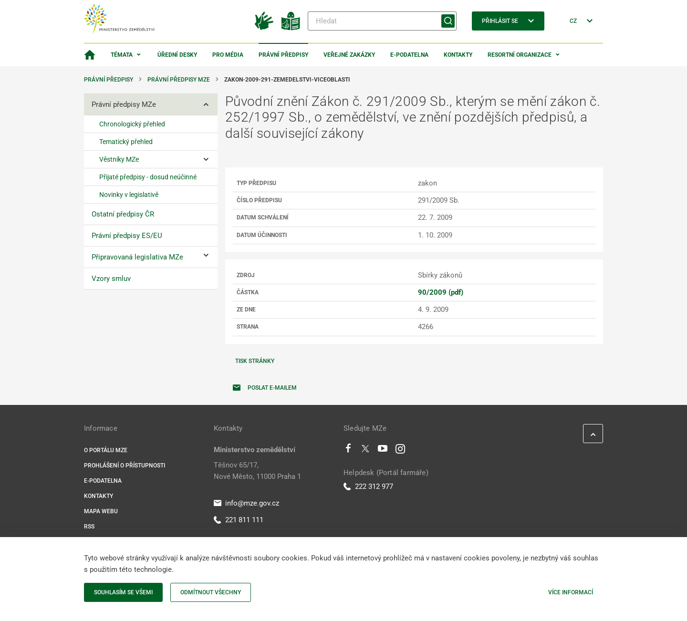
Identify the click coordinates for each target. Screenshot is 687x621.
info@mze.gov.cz (246, 503)
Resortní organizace (520, 55)
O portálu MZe (105, 450)
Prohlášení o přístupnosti (124, 465)
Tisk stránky (254, 361)
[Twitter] (365, 450)
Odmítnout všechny (210, 592)
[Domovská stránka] (89, 54)
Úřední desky (177, 55)
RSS (89, 526)
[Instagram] (400, 450)
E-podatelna (409, 55)
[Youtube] (383, 450)
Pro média (227, 55)
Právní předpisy (283, 55)
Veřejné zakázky (349, 55)
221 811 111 (238, 520)
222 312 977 (368, 486)
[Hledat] (382, 21)
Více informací (570, 592)
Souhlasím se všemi (123, 592)
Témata (122, 55)
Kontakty (458, 55)
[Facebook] (348, 450)
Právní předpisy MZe (178, 79)
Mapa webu (101, 511)
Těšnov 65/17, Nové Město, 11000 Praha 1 (257, 471)
